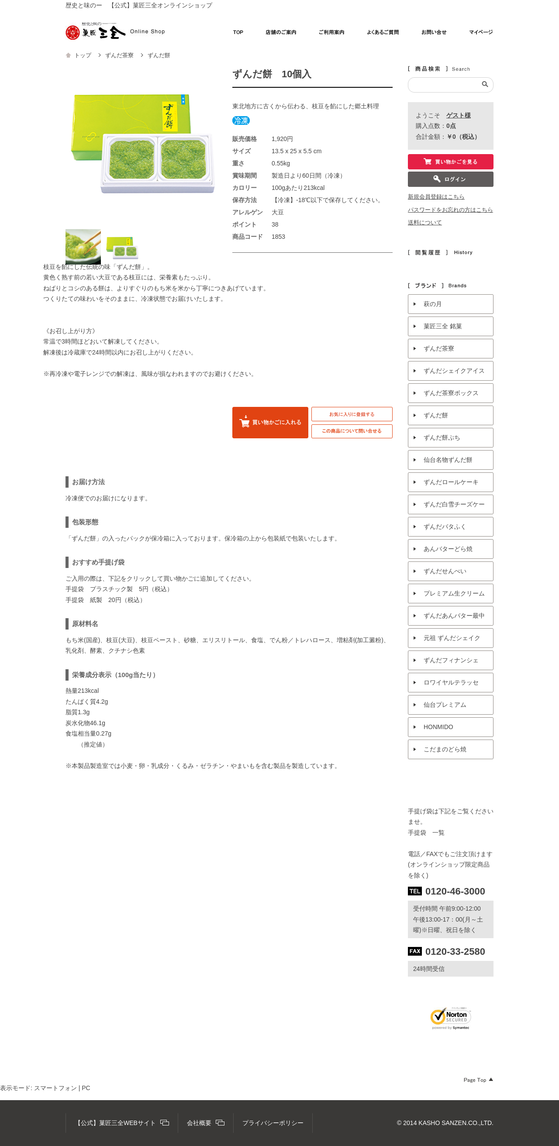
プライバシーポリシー (273, 1122)
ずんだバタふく (445, 526)
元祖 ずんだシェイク (452, 637)
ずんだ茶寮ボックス (451, 392)
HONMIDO (438, 726)
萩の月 (433, 303)
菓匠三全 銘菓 (443, 326)
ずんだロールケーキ (451, 481)
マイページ (481, 34)
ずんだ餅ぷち (442, 437)
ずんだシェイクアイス (454, 370)
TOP (238, 34)
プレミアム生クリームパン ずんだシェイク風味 (455, 596)
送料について (425, 223)
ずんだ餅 (436, 415)
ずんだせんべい (445, 571)
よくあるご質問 (383, 34)
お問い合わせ (434, 34)
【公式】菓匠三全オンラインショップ (115, 31)
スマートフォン (55, 1087)
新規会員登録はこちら (436, 197)
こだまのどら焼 (445, 749)
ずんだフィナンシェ (451, 660)
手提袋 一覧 (426, 832)
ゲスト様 (458, 115)
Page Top (478, 1080)
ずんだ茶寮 (439, 348)
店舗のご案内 (281, 34)
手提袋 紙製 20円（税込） (106, 599)
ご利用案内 (332, 34)
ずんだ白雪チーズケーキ (454, 507)
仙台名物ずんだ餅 (448, 459)
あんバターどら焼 (448, 548)
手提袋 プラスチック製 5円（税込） (119, 588)
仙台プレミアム (445, 704)
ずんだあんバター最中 (454, 615)
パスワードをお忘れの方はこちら (450, 210)
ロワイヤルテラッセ (451, 682)
